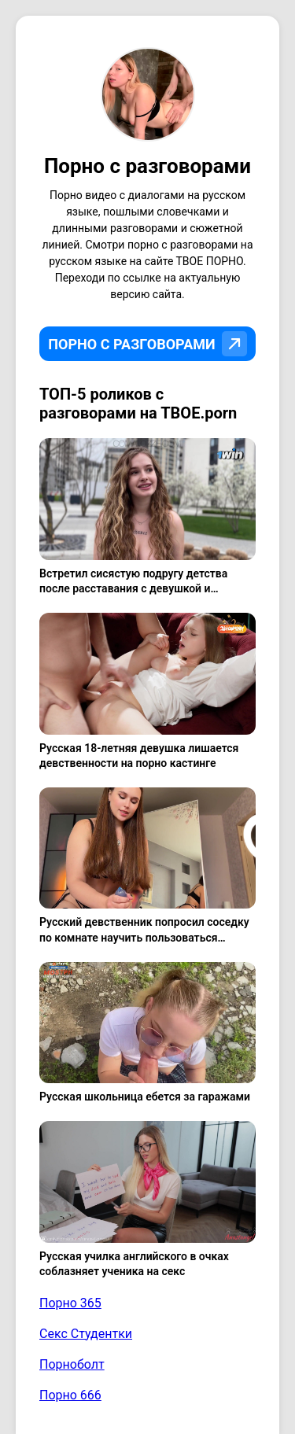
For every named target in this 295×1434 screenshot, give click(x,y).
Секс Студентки (85, 1333)
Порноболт (72, 1364)
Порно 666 (70, 1395)
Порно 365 (70, 1303)
